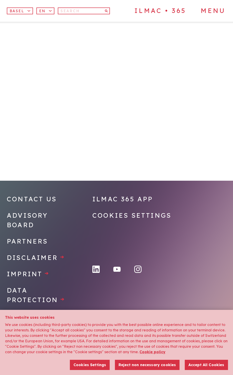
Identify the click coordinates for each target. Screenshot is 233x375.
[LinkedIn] (96, 269)
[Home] (44, 45)
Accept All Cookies (206, 365)
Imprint (28, 274)
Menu (213, 10)
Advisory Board (27, 220)
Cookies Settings (131, 215)
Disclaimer (36, 258)
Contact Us (32, 199)
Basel (20, 11)
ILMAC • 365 (160, 11)
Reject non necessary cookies (147, 365)
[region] (116, 342)
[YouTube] (117, 269)
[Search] (84, 10)
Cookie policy (152, 352)
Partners (27, 241)
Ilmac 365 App (122, 199)
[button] (45, 10)
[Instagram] (138, 269)
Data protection (36, 295)
